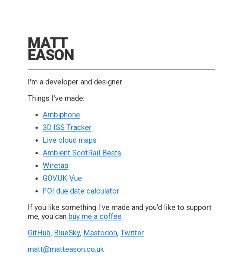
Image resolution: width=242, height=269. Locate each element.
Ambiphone (61, 115)
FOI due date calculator (81, 191)
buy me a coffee (95, 216)
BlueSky (67, 233)
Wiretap (55, 166)
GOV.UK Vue (62, 178)
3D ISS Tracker (67, 128)
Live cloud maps (70, 140)
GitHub (39, 233)
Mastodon (100, 233)
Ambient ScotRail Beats (82, 153)
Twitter (132, 233)
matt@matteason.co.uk (66, 249)
